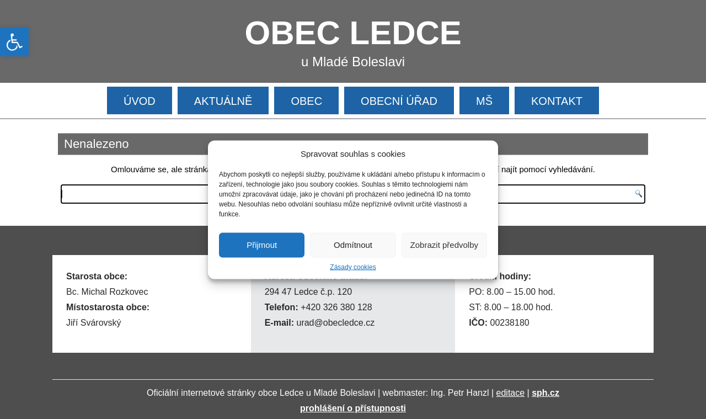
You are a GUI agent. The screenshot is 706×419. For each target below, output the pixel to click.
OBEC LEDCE (353, 32)
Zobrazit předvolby (444, 245)
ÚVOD (140, 101)
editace (510, 392)
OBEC (306, 101)
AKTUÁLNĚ (223, 101)
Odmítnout (353, 245)
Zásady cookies (353, 267)
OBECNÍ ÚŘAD (399, 101)
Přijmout (262, 245)
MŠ (484, 101)
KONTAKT (556, 101)
